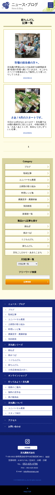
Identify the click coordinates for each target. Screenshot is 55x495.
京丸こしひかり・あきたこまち (27, 252)
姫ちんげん (27, 246)
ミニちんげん (27, 239)
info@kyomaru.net (31, 471)
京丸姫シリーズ (15, 345)
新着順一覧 (27, 214)
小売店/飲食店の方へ (17, 370)
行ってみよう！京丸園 (18, 382)
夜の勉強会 (13, 397)
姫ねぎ (27, 226)
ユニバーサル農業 (27, 180)
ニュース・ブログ (16, 304)
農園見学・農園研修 (27, 199)
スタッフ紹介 (14, 413)
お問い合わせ (14, 426)
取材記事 (27, 173)
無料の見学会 (14, 392)
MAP (48, 457)
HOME (27, 448)
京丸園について (15, 403)
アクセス (12, 420)
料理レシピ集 (27, 193)
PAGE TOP (27, 490)
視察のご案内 (14, 387)
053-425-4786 (30, 464)
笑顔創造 (27, 206)
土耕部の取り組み (27, 186)
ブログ (27, 166)
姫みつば (27, 233)
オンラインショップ (17, 375)
